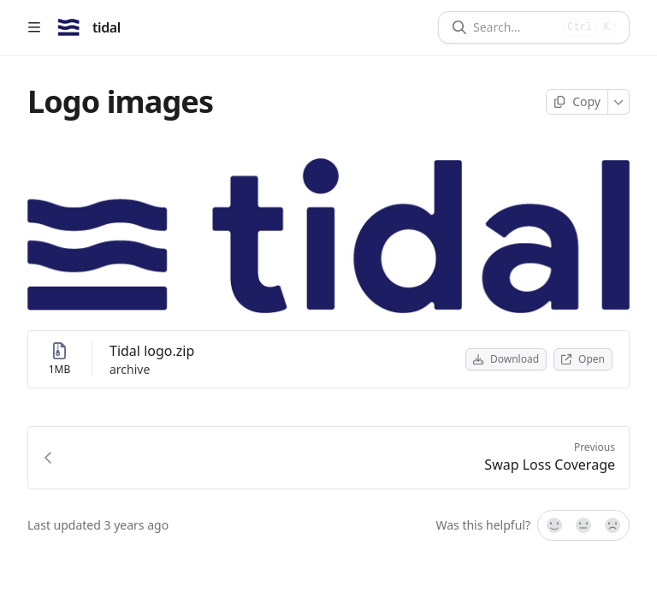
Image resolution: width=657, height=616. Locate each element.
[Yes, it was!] (553, 525)
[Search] (514, 27)
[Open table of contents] (34, 27)
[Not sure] (583, 525)
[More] (619, 102)
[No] (613, 525)
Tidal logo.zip (152, 350)
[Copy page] (577, 102)
